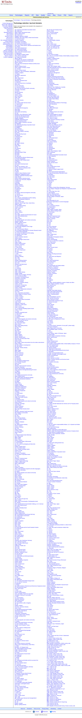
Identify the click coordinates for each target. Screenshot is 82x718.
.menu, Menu (50, 92)
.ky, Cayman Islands (19, 678)
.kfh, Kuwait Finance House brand (22, 653)
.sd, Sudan (49, 363)
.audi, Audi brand (18, 96)
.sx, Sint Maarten (51, 454)
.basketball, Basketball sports (21, 119)
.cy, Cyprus (17, 317)
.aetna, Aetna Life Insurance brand (22, 52)
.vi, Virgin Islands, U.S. (52, 556)
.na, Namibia (49, 149)
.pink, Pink (49, 246)
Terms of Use (37, 708)
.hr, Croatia (17, 574)
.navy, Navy (49, 153)
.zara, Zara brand (51, 630)
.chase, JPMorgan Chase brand (21, 239)
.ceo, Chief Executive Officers (21, 229)
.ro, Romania (50, 320)
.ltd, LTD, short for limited (52, 54)
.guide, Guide (17, 532)
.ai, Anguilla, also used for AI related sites (24, 59)
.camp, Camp (17, 200)
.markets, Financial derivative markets (55, 78)
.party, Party (49, 221)
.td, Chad (49, 472)
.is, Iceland (16, 621)
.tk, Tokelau (49, 496)
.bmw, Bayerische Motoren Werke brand (23, 157)
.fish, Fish (16, 428)
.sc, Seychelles (50, 351)
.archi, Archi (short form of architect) (22, 83)
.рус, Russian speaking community (55, 649)
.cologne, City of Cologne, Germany (22, 274)
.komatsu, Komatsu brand (20, 668)
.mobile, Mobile (50, 113)
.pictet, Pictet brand (51, 242)
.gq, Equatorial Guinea (19, 518)
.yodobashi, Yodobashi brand (53, 621)
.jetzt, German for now (19, 634)
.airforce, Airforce (18, 62)
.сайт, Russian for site (52, 652)
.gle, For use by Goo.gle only (21, 498)
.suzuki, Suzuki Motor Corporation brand (56, 451)
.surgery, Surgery (51, 450)
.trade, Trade (50, 518)
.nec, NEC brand (50, 158)
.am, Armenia (17, 68)
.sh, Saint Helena (51, 377)
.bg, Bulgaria (17, 137)
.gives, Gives (17, 494)
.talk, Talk (49, 462)
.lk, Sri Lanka (50, 38)
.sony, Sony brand (51, 415)
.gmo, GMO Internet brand (20, 505)
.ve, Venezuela (50, 548)
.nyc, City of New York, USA (53, 191)
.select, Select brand (51, 368)
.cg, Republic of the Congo (20, 234)
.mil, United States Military (53, 98)
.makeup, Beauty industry (52, 70)
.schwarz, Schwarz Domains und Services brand (58, 359)
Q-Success (78, 2)
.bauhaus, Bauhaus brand (20, 121)
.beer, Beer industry (19, 130)
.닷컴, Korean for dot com (52, 704)
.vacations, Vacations (51, 544)
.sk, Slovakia (49, 392)
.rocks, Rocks (50, 321)
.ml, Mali (48, 105)
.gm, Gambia (17, 502)
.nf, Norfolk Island (51, 167)
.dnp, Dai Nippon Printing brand (21, 360)
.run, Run (49, 330)
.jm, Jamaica (17, 638)
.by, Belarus (17, 190)
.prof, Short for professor (52, 268)
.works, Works (50, 605)
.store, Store (49, 436)
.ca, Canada (17, 194)
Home (11, 15)
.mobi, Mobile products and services (55, 111)
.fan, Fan (16, 415)
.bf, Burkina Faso (18, 136)
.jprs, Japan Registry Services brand (22, 648)
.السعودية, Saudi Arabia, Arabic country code (57, 664)
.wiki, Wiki (49, 596)
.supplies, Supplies (51, 445)
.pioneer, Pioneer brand (52, 247)
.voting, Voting (50, 573)
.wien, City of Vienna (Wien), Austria (55, 595)
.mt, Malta (49, 136)
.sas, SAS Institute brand (52, 345)
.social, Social (50, 407)
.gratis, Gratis (17, 522)
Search (70, 15)
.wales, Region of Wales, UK (53, 578)
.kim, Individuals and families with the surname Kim (26, 660)
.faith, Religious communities (21, 412)
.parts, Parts (49, 220)
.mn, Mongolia (50, 109)
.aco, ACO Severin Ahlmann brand (22, 44)
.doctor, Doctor (17, 363)
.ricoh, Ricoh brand (51, 316)
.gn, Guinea (17, 506)
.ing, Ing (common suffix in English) (22, 603)
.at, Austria (16, 91)
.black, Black (17, 151)
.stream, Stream (50, 437)
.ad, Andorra (17, 46)
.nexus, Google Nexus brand (53, 166)
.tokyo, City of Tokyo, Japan (53, 504)
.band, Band (17, 110)
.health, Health (17, 544)
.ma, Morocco (50, 65)
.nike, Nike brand (51, 177)
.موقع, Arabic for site (51, 668)
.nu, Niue (49, 190)
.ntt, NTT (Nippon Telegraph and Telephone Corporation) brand (61, 188)
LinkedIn (36, 711)
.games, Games (18, 476)
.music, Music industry (52, 141)
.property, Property (51, 272)
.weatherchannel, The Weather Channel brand (57, 584)
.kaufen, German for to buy (20, 651)
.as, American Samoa (19, 87)
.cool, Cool (16, 291)
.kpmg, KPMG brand (19, 670)
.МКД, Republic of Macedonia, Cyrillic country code (58, 643)
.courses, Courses (18, 298)
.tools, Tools (49, 505)
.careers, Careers (18, 212)
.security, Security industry (53, 367)
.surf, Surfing (50, 449)
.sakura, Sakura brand (52, 337)
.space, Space (50, 419)
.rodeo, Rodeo (50, 322)
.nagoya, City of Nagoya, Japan (54, 151)
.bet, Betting (17, 135)
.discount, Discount (18, 354)
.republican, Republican (52, 308)
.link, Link (49, 35)
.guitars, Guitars (18, 533)
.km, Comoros (17, 664)
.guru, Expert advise (19, 535)
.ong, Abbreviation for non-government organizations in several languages (58, 201)
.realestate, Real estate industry (54, 290)
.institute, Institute (18, 605)
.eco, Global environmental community (23, 375)
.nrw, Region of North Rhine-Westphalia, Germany (58, 187)
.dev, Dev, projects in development (22, 345)
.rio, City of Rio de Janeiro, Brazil (54, 317)
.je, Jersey (16, 632)
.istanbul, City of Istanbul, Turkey (22, 625)
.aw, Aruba (16, 101)
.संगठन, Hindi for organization (53, 670)
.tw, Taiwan (49, 528)
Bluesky (53, 711)
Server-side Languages (7, 24)
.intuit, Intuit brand (18, 612)
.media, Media (50, 85)
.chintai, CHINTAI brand (19, 243)
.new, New (49, 164)
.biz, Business (17, 148)
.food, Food (17, 445)
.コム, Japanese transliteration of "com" (56, 689)
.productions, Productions (52, 266)
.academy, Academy (19, 40)
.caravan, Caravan (18, 207)
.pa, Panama (50, 213)
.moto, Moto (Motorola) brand (53, 126)
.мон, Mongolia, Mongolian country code (56, 644)
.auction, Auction (18, 94)
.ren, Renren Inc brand (52, 302)
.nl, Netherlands (50, 180)
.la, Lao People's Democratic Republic (23, 682)
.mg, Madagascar (51, 93)
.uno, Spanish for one (52, 536)
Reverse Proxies (9, 36)
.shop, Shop (49, 384)
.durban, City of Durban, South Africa (23, 368)
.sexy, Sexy (49, 375)
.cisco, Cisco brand (18, 248)
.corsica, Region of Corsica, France (22, 294)
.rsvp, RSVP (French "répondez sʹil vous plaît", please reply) (60, 325)
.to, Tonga (49, 501)
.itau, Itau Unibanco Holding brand (22, 627)
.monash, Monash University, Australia (55, 119)
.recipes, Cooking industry (53, 294)
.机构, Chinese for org (52, 696)
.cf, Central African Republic (20, 231)
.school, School (50, 356)
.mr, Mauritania (50, 134)
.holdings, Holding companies (21, 560)
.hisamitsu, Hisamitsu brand (20, 552)
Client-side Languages (7, 25)
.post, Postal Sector (51, 261)
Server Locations (9, 55)
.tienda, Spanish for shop (52, 489)
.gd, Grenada (17, 480)
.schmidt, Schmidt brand (52, 355)
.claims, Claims (17, 255)
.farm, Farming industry (19, 418)
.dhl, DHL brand (18, 346)
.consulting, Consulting (19, 286)
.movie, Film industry (51, 130)
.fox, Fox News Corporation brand (22, 454)
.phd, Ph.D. (49, 233)
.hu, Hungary (17, 578)
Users (49, 15)
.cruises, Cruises (18, 309)
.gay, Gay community (19, 479)
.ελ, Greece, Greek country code (54, 638)
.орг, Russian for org (51, 648)
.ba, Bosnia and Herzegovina (21, 108)
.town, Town (49, 513)
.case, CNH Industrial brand (20, 216)
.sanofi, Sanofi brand (51, 342)
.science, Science (51, 360)
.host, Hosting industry (19, 567)
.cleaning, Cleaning (18, 256)
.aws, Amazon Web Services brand (22, 102)
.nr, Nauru (49, 186)
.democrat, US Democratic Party (21, 338)
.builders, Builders (18, 184)
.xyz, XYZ (49, 616)
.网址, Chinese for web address (54, 699)
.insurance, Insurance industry (21, 606)
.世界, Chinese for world (52, 690)
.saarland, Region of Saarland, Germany (56, 335)
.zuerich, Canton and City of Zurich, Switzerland (58, 635)
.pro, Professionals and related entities (55, 265)
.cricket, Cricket (18, 306)
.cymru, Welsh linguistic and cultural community (25, 319)
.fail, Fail (16, 410)
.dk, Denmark (17, 358)
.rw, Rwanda (49, 332)
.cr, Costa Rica (17, 300)
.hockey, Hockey (18, 558)
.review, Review (50, 312)
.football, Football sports (20, 446)
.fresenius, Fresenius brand (20, 458)
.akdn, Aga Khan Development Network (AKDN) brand (27, 63)
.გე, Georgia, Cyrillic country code (54, 686)
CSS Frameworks (8, 28)
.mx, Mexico (49, 145)
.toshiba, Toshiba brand (52, 509)
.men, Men (49, 91)
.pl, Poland (49, 251)
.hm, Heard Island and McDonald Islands (23, 556)
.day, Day (16, 328)
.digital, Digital (17, 350)
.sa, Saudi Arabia (51, 334)
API (33, 15)
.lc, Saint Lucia (17, 692)
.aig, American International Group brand (23, 61)
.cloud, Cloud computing (20, 261)
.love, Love (49, 49)
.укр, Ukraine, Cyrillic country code (55, 655)
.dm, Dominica (17, 359)
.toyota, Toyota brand (51, 514)
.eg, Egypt (16, 381)
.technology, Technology (52, 476)
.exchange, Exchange (19, 403)
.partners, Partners (51, 218)
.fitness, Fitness (18, 432)
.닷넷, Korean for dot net (52, 703)
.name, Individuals (51, 152)
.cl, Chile (16, 253)
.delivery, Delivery (18, 335)
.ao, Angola (17, 74)
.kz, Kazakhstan (18, 681)
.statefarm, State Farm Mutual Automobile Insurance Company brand (63, 431)
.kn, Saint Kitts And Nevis (20, 665)
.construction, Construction (20, 285)
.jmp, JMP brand (18, 639)
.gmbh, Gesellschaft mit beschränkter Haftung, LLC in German (28, 504)
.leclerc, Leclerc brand (19, 695)
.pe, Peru (49, 223)
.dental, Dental (17, 339)
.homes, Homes (18, 562)
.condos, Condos (18, 283)
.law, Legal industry (18, 689)
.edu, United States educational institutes (23, 377)
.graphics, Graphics (18, 520)
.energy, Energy (18, 384)
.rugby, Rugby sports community (54, 328)
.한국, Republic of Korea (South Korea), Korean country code (61, 705)
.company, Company (19, 279)
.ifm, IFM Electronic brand (20, 587)
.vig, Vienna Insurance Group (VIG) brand (56, 560)
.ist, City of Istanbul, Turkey (20, 623)
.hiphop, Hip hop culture (19, 550)
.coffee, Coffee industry (19, 272)
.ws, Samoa (49, 608)
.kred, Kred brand (18, 675)
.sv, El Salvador (50, 453)
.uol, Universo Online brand (53, 537)
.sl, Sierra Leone (50, 398)
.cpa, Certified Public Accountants (22, 299)
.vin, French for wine (51, 562)
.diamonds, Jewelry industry (20, 347)
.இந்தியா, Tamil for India (52, 679)
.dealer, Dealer (17, 332)
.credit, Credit (17, 302)
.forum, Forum (17, 451)
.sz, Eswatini (49, 459)
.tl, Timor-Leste (50, 497)
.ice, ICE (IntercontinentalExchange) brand (24, 580)
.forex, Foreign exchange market (22, 449)
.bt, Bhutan (16, 182)
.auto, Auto (16, 98)
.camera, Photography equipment (22, 199)
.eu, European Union (19, 399)
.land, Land (17, 685)
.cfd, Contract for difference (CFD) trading (24, 233)
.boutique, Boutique (18, 169)
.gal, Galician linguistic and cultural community (25, 472)
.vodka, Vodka (50, 570)
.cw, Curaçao (17, 315)
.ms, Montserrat (50, 135)
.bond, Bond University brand (21, 164)
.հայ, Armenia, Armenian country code (56, 657)
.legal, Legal (17, 696)
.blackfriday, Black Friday (20, 152)
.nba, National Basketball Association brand (57, 154)
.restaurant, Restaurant (52, 311)
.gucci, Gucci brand (18, 531)
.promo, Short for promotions (53, 269)
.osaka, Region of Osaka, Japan (54, 209)
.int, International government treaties (23, 609)
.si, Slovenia (49, 388)
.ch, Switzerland (18, 235)
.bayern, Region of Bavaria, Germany (23, 122)
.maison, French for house (53, 68)
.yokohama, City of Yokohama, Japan (55, 623)
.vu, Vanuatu (49, 576)
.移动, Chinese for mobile (52, 698)
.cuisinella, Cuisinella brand (20, 312)
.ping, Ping (49, 244)
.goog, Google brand (19, 511)
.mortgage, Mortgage (51, 123)
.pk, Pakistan (50, 250)
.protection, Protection (52, 273)
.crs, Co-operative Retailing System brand (24, 308)
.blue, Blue (16, 154)
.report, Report (50, 307)
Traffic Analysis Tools (8, 42)
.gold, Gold (16, 509)
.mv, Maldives (50, 143)
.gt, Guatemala (17, 528)
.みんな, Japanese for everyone (54, 687)
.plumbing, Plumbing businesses (54, 253)
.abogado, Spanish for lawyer (21, 36)
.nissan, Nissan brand (52, 179)
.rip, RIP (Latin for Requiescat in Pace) (56, 319)
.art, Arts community (19, 85)
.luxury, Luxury (50, 61)
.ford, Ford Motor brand (19, 448)
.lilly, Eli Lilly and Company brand (54, 29)
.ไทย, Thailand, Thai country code (54, 685)
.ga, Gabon (17, 471)
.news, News (50, 165)
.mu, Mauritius (50, 139)
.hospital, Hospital (18, 566)
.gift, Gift (16, 492)
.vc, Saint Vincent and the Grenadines (55, 547)
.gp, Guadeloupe (18, 517)
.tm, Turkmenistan (51, 498)
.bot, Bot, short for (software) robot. (22, 167)
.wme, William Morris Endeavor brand (55, 601)
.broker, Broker (17, 177)
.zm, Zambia (49, 632)
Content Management (8, 23)
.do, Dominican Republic (20, 362)
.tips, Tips (49, 491)
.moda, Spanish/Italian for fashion (54, 114)
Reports (27, 15)
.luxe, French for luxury (52, 59)
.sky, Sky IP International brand (54, 395)
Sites (37, 15)
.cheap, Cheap (17, 242)
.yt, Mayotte (49, 627)
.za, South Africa (50, 629)
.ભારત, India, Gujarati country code (55, 677)
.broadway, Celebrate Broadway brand (23, 175)
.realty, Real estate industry (53, 293)
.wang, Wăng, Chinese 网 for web (54, 579)
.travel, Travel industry (52, 522)
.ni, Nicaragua (50, 174)
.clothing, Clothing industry (20, 260)
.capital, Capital (18, 204)
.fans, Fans (17, 416)
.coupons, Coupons (18, 296)
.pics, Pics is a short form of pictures (55, 240)
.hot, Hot (16, 570)
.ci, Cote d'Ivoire (18, 247)
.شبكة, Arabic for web (52, 666)
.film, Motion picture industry (20, 424)
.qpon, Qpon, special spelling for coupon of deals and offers (60, 282)
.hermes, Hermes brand (19, 549)
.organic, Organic (51, 208)
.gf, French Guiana (18, 487)
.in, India (16, 596)
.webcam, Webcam (51, 586)
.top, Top (49, 506)
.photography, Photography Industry (55, 236)
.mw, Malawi (49, 144)
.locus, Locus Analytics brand (53, 45)
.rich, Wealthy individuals (52, 315)
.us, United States (51, 539)
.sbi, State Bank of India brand (54, 349)
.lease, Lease (17, 694)
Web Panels (10, 31)
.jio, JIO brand (17, 636)
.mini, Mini (49, 100)
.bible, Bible (17, 141)
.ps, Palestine (50, 274)
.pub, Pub (49, 277)
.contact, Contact (18, 287)
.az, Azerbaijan (17, 106)
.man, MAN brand (51, 71)
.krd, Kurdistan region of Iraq (21, 674)
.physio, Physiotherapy (52, 239)
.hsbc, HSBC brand (18, 575)
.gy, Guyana (17, 537)
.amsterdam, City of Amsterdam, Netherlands (24, 71)
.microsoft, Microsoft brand (53, 97)
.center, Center (17, 227)
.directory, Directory (18, 352)
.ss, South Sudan (51, 425)
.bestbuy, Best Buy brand (20, 134)
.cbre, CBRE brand (18, 223)
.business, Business (19, 186)
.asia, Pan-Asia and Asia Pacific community (24, 88)
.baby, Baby (17, 109)
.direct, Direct (17, 351)
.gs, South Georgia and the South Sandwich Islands (26, 527)
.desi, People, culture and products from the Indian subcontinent (29, 342)
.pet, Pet (48, 225)
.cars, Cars (16, 213)
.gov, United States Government (21, 515)
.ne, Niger (49, 157)
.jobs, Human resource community (22, 643)
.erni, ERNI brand (18, 393)
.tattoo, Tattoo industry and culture (54, 467)
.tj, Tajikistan (49, 494)
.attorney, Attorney (18, 92)
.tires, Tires (49, 492)
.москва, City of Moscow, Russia (54, 646)
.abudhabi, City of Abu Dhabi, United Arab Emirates (26, 37)
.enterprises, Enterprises (20, 388)
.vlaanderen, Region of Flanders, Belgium (56, 567)
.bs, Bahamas (17, 180)
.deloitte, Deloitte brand (19, 337)
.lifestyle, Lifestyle (18, 703)
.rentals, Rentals (50, 304)
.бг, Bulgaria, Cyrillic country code (54, 639)
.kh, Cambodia (17, 656)
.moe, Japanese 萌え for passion (54, 115)
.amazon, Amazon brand (20, 70)
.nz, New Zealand (51, 192)
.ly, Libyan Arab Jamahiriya (53, 63)
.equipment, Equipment (19, 390)
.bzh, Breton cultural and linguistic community (25, 192)
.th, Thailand (49, 484)
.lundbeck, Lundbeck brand (53, 58)
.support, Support (51, 448)
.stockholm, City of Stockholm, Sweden (56, 433)
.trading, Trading (50, 519)
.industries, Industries (19, 599)
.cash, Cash (17, 217)
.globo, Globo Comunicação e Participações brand (26, 501)
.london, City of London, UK (53, 48)
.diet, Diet (16, 349)
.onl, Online (49, 203)
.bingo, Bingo (17, 145)
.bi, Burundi (17, 140)
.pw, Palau (49, 278)
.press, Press (50, 264)
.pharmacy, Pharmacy (52, 231)
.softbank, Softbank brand (53, 408)
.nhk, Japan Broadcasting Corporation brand (57, 173)
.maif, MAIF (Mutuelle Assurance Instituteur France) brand (60, 67)
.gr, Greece (17, 519)
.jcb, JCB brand (18, 631)
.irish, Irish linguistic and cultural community (24, 619)
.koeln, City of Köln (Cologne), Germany (23, 666)
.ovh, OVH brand (50, 212)
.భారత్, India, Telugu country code (54, 681)
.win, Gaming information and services (55, 599)
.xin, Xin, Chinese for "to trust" (54, 613)
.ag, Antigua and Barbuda (20, 57)
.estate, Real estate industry (20, 397)
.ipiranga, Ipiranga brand (20, 616)
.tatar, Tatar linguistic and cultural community (57, 466)
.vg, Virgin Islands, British (52, 554)
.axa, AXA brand (18, 105)
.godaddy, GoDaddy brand (20, 507)
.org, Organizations (51, 207)
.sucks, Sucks (50, 444)
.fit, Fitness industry (18, 431)
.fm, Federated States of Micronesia (22, 441)
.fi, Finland (16, 423)
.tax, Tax (48, 468)
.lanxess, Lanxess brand (20, 686)
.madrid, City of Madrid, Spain (53, 66)
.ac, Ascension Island (19, 38)
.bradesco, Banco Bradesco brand (22, 173)
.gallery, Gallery (18, 474)
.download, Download (19, 367)
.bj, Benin (16, 149)
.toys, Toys (49, 515)
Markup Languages (8, 50)
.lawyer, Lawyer (18, 690)
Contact (59, 708)
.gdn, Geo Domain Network (20, 481)
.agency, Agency (18, 58)
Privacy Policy (45, 708)
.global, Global (17, 500)
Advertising (53, 708)
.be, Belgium (17, 127)
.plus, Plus (49, 255)
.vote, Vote (49, 571)
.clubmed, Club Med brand (20, 264)
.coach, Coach (17, 269)
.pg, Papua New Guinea (52, 229)
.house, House (17, 571)
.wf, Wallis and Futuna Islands (53, 592)
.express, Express (18, 407)
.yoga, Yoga (49, 622)
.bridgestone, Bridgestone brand (21, 174)
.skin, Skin (49, 394)
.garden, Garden (18, 477)
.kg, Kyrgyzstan (18, 655)
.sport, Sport (49, 420)
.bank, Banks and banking (20, 111)
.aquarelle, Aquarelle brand (20, 80)
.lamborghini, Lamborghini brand (21, 683)
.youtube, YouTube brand (52, 626)
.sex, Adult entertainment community (55, 373)
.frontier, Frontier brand (19, 462)
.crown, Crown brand (19, 307)
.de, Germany (17, 329)
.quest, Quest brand (51, 285)
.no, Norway (49, 182)
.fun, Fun (16, 464)
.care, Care (17, 209)
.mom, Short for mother (52, 118)
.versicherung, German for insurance (55, 552)
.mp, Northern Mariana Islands (54, 131)
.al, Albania (17, 65)
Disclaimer (29, 708)
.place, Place (50, 252)
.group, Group (17, 526)
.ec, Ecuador (17, 373)
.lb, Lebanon (17, 691)
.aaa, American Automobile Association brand (25, 29)
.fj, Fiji (15, 433)
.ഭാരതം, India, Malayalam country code (56, 683)
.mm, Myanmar (50, 106)
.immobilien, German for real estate (22, 595)
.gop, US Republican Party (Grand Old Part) (24, 514)
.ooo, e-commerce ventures (53, 205)
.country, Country (18, 295)
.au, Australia (17, 93)
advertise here (50, 13)
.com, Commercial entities (20, 276)
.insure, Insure (17, 608)
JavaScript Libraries (8, 27)
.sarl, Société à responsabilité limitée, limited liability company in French (63, 343)
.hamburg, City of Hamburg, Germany (23, 540)
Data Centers (9, 35)
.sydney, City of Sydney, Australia (54, 457)
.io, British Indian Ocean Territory (22, 614)
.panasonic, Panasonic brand (53, 216)
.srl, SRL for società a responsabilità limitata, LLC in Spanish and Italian (63, 424)
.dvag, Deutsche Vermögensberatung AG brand (25, 369)
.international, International (20, 610)
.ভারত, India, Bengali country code (55, 673)
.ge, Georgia (17, 483)
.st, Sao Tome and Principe (53, 427)
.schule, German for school (53, 358)
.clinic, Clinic (17, 259)
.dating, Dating (17, 326)
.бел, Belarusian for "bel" (52, 640)
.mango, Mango (50, 74)
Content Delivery (9, 41)
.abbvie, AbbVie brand (19, 33)
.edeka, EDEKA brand (19, 376)
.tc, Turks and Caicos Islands (53, 471)
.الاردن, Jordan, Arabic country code (55, 661)
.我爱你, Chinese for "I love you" (54, 695)
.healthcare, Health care (20, 545)
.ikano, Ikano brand (18, 588)
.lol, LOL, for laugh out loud (53, 46)
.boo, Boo (16, 165)
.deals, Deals (17, 333)
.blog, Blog (16, 153)
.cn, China (16, 266)
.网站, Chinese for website (53, 700)
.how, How (16, 573)
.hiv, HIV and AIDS (18, 553)
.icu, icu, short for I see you (20, 582)
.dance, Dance (17, 324)
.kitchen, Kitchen (18, 661)
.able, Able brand (18, 35)
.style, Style (49, 441)
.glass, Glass (17, 497)
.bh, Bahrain (17, 139)
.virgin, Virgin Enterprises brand (54, 565)
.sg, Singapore (50, 376)
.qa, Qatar (49, 281)
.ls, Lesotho (49, 52)
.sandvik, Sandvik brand (52, 341)
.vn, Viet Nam (50, 569)
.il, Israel (16, 590)
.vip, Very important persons (53, 563)
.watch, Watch (50, 580)
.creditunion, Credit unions (20, 304)
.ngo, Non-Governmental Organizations (56, 171)
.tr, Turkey (49, 517)
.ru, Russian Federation (52, 326)
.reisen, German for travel (52, 299)
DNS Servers (10, 37)
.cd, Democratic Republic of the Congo (23, 226)
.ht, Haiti (16, 576)
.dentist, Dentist (18, 341)
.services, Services (51, 371)
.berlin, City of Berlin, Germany (21, 131)
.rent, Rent (49, 303)
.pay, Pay (49, 222)
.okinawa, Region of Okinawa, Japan (55, 196)
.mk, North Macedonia (52, 104)
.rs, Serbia (49, 324)
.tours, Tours (49, 511)
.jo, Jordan (16, 642)
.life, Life (16, 702)
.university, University (51, 535)
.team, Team (49, 474)
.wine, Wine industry (51, 600)
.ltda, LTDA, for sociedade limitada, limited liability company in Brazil (62, 55)
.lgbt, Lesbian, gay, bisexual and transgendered (25, 698)
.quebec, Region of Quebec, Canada (55, 283)
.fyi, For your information (20, 470)
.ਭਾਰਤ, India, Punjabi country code (54, 675)
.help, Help (16, 547)
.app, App (16, 76)
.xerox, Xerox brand (51, 612)
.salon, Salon (50, 339)
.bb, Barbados (17, 123)
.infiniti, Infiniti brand (19, 600)
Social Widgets (9, 46)
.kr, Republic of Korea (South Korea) (22, 673)
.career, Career (17, 210)
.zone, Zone (49, 634)
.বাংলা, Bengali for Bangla (53, 672)
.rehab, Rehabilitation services (54, 296)
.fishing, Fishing (18, 429)
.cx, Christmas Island (19, 316)
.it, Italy (16, 626)
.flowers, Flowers (18, 440)
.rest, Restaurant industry (52, 309)
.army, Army (17, 84)
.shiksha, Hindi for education (53, 381)
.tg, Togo (49, 483)
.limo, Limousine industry (52, 32)
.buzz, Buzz (17, 187)
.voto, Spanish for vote (52, 574)
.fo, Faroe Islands (18, 442)
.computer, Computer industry (21, 282)
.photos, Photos (50, 238)
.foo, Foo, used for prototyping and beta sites (24, 444)
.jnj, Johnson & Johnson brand (21, 640)
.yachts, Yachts (50, 617)
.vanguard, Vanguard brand (53, 545)
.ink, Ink (16, 604)
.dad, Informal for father (19, 322)
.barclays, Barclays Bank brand (21, 117)
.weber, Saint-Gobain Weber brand (55, 587)
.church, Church (18, 246)
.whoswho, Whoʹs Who (52, 593)
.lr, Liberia (49, 50)
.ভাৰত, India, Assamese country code (55, 674)
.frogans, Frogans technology (21, 461)
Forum (59, 15)
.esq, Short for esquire (19, 395)
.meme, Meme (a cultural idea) (54, 88)
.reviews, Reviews (51, 313)
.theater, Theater (50, 485)
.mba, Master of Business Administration (56, 79)
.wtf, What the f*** (51, 610)
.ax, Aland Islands (18, 104)
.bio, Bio (16, 147)
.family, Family (17, 414)
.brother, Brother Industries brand (22, 178)
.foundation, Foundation (19, 453)
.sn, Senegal (49, 402)
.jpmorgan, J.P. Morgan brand (21, 647)
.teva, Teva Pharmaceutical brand (54, 480)
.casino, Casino (18, 218)
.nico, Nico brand (51, 175)
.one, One (49, 199)
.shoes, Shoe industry (52, 382)
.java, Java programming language (22, 630)
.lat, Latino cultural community (21, 687)
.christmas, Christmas (19, 244)
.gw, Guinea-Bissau (18, 536)
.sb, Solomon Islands (51, 347)
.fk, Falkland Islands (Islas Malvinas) (22, 434)
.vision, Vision (50, 566)
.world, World (50, 606)
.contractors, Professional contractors (23, 289)
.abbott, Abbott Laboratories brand (22, 32)
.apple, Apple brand (18, 78)
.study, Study (50, 440)
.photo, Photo (50, 235)
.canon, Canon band (19, 201)
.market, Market (50, 75)
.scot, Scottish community (52, 362)
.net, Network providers (52, 160)
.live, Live (49, 36)
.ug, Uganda (49, 532)
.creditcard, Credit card (19, 303)
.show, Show (49, 386)
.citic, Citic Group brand (19, 250)
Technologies (19, 15)
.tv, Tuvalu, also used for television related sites (57, 527)
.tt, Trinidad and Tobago (52, 523)
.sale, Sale (49, 338)
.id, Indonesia (17, 583)
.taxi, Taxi (49, 470)
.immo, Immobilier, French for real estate (23, 593)
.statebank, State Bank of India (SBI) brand (57, 429)
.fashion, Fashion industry (20, 419)
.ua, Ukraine (49, 531)
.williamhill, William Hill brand (53, 597)
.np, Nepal (49, 184)
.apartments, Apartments (20, 75)
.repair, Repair (50, 306)
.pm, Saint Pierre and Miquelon (54, 256)
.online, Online (50, 204)
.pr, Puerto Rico (50, 263)
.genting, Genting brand (19, 485)
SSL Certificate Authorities (7, 40)
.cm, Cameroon (18, 265)
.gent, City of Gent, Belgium (20, 484)
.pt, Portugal (49, 276)
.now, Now (49, 183)
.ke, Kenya (16, 652)
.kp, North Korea (18, 669)
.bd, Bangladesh (18, 126)
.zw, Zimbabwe (50, 636)
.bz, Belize (16, 191)
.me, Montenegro (51, 83)
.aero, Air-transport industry (20, 50)
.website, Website (51, 588)
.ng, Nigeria (49, 170)
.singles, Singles (50, 389)
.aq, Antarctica (17, 79)
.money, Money (50, 121)
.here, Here (17, 548)
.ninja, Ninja (49, 178)
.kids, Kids (16, 659)
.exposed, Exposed (18, 406)
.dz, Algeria (17, 371)
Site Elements (9, 48)
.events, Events (18, 402)
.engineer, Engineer (19, 385)
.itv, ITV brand (17, 629)
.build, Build (17, 183)
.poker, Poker (50, 259)
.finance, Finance (18, 425)
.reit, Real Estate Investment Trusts (55, 300)
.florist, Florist (17, 438)
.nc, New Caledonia (51, 156)
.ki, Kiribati (16, 657)
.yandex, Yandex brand (52, 618)
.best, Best (16, 132)
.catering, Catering (18, 221)
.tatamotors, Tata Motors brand (54, 464)
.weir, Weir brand (50, 591)
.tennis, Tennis (50, 479)
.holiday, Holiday (18, 561)
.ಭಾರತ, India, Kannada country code (55, 682)
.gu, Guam (16, 530)
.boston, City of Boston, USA (21, 166)
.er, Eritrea (16, 392)
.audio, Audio (17, 97)
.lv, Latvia (49, 62)
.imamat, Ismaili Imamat (19, 592)
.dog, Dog (16, 364)
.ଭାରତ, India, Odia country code (54, 678)
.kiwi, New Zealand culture (20, 662)
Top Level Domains (8, 54)
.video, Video (50, 558)
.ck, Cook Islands (18, 252)
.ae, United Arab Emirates (20, 49)
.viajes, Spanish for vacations (53, 557)
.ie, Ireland (16, 584)
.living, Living (50, 37)
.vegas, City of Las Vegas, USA (54, 549)
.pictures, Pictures (51, 243)
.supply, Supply (50, 446)
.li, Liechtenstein (18, 699)
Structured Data (9, 49)
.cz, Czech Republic (19, 321)
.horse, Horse (17, 565)
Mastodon (44, 711)
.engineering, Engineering (20, 386)
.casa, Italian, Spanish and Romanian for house (25, 214)
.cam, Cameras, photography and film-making (25, 197)
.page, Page (49, 214)
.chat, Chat (16, 240)
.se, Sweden (49, 364)
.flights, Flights (17, 437)
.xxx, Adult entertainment (52, 614)
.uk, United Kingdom (51, 533)
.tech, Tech (49, 475)
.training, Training (51, 520)
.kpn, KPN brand (18, 672)
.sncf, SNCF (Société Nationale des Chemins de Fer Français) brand (63, 403)
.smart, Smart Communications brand (55, 401)
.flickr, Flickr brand (18, 436)
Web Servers (10, 29)
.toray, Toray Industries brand (53, 507)
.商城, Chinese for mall (52, 694)
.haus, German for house (20, 541)
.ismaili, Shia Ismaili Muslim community (23, 622)
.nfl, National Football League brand (55, 169)
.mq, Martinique (50, 132)
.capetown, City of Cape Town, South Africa (24, 203)
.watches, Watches (51, 582)
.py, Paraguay (50, 279)
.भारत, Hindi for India (51, 669)
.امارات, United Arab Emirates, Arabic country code (58, 665)
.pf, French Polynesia (51, 226)
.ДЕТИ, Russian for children (53, 642)
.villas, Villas (49, 561)
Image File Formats (8, 53)
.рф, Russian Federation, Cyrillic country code (57, 651)
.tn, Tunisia (49, 500)
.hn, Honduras (17, 557)
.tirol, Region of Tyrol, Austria (53, 493)
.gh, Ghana (17, 489)
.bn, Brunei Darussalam (19, 158)
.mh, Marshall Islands (52, 94)
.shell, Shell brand (51, 380)
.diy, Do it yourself (18, 355)
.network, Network (51, 161)
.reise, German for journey (53, 298)
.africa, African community (20, 55)
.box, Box (16, 170)
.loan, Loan (49, 41)
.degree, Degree (18, 334)
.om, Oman (49, 197)
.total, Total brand (51, 510)
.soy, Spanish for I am (52, 416)
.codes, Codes (17, 270)
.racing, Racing (50, 286)
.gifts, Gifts (16, 493)
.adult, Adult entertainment (20, 48)
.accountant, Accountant (20, 41)
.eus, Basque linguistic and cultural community (25, 401)
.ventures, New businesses (53, 550)
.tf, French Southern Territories (54, 481)
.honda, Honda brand (19, 563)
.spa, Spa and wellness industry (54, 418)
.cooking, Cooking (18, 290)
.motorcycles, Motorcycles (53, 127)
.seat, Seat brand (51, 365)
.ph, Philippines (50, 230)
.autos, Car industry (19, 100)
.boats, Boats (17, 162)
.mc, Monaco (50, 80)
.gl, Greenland (17, 496)
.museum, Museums (51, 140)
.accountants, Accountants (20, 42)
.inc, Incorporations (18, 597)
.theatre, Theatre (50, 487)
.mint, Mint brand (50, 101)
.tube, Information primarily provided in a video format (59, 524)
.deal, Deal (16, 330)
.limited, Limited (50, 31)
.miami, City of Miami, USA (53, 96)
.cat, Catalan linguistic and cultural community (25, 220)
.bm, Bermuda (17, 156)
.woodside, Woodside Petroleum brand (56, 603)
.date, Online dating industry (20, 325)
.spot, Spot (49, 421)
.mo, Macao (49, 110)
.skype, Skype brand (51, 397)
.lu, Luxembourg (50, 57)
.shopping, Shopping (51, 385)
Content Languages (8, 57)
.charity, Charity (18, 238)
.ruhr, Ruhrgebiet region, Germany (55, 329)
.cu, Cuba (16, 311)
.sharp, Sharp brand (51, 378)
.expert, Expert (17, 405)
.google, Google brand (19, 513)
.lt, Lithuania (49, 53)
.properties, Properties (52, 270)
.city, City (16, 251)
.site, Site (49, 390)
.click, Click (17, 257)
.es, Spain (16, 394)
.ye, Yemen (49, 619)
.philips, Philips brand (52, 234)
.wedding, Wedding (51, 590)
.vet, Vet (48, 553)
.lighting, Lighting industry (20, 704)
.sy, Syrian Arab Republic (52, 455)
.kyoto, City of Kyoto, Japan (20, 679)
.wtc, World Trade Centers (53, 609)
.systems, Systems (51, 458)
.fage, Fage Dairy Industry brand (21, 408)
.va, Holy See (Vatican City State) (54, 543)
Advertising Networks (8, 44)
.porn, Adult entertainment (53, 260)
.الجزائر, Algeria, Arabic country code (55, 662)
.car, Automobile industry (20, 205)
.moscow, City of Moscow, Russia (54, 124)
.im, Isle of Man (18, 591)
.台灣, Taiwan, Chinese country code (55, 692)
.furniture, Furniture (18, 467)
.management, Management (53, 72)
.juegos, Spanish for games (20, 649)
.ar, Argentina (17, 81)
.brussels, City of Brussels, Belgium (22, 179)
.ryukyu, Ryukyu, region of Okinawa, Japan (57, 333)
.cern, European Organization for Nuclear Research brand (27, 230)
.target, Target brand (51, 463)
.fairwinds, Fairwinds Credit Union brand (23, 411)
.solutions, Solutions (51, 414)
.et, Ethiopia (17, 398)
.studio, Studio (50, 438)
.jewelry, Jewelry (18, 635)
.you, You (49, 625)
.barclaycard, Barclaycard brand (21, 115)
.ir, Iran (16, 618)
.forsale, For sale (18, 450)
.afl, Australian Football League (21, 54)
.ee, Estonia (17, 380)
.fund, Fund (17, 466)
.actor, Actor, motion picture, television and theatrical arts (27, 45)
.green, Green (17, 523)
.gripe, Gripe (17, 524)
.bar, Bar (16, 113)
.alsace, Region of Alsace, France (22, 67)
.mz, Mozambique (51, 148)
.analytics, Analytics (19, 72)
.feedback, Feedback (19, 421)
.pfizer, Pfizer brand (51, 227)
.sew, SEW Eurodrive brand (53, 372)
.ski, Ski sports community (53, 393)
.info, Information (18, 601)
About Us (23, 708)
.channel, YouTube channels (21, 236)
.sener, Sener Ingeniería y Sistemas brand (56, 369)
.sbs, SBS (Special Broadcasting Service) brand (58, 350)
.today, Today (50, 502)
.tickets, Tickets (50, 488)
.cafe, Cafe (16, 196)
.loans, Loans (50, 42)
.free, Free (16, 457)
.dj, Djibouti (17, 356)
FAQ (65, 15)
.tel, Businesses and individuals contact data (57, 477)
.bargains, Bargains (18, 118)
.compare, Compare (19, 281)
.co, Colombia (17, 268)
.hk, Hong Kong (18, 554)
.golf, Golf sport (18, 510)
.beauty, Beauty (18, 128)
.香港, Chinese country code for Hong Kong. (57, 702)
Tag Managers (9, 45)
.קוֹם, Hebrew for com (52, 660)
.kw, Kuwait (17, 677)
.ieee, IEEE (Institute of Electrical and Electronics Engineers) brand (30, 586)
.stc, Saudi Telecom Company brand (55, 432)
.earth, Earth (17, 372)
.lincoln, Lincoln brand (52, 33)
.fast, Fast (16, 420)
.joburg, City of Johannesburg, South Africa (24, 644)
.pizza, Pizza (49, 248)
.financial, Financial (18, 427)
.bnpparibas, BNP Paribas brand (21, 160)
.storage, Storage (51, 434)
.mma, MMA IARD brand (52, 108)
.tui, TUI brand (50, 526)
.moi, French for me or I (52, 117)
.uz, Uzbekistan (50, 541)
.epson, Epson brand (19, 389)
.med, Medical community (52, 84)
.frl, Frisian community (19, 459)
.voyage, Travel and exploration (54, 575)
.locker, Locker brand (51, 44)
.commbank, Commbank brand (21, 277)
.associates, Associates (19, 89)
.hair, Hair (16, 539)
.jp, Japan (16, 646)
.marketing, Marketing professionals (55, 76)
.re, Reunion (49, 289)
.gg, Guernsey (17, 488)
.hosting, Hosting (18, 569)
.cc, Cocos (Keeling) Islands (20, 225)
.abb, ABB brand (18, 31)
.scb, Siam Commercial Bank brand (55, 352)
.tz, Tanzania (49, 530)
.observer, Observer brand (53, 194)
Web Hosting (10, 33)
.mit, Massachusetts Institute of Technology (57, 102)
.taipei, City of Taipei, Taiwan (53, 461)
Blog (54, 15)
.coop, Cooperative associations (21, 293)
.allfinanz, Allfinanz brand (20, 66)
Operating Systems (8, 32)
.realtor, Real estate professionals (54, 291)
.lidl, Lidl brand (17, 700)
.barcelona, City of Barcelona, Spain (22, 114)
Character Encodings (8, 52)
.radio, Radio (50, 287)
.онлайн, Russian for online (53, 647)
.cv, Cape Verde (18, 313)
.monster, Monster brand (52, 122)
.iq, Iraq (16, 617)
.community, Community (20, 278)
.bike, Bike (16, 144)
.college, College (18, 273)
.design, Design (18, 343)
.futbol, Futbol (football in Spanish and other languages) (27, 468)
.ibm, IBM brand (18, 579)
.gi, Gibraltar (17, 491)
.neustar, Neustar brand (52, 162)
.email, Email (17, 382)
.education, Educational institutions (22, 378)
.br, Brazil (16, 171)
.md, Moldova (50, 81)
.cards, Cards (17, 208)
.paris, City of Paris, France (53, 217)
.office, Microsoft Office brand (53, 195)
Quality (43, 15)
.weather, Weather (51, 583)
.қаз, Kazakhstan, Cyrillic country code (56, 656)
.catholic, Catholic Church (20, 222)
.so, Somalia (49, 405)
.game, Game (17, 475)
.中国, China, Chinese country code (55, 691)
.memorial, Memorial (51, 89)
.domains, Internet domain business (22, 365)
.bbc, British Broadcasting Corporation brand (24, 124)
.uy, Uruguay (49, 540)
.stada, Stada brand (51, 428)
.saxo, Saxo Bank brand (52, 346)
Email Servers (9, 38)
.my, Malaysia (50, 147)
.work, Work (49, 604)
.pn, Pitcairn (49, 257)
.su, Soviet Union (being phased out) (55, 442)
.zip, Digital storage (51, 631)
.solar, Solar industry (51, 412)
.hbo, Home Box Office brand (21, 543)
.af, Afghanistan (18, 53)
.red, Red (49, 295)
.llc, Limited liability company (53, 40)
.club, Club (16, 263)
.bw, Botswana (17, 188)
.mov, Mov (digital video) (52, 128)
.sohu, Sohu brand (51, 411)
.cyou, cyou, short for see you (21, 320)
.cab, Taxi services (18, 195)
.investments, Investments (20, 613)
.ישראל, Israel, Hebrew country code (55, 659)
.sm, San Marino (50, 399)
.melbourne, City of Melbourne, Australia (56, 87)
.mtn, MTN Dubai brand (52, 137)
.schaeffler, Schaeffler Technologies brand (56, 354)
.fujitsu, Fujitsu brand (19, 463)
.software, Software (51, 410)
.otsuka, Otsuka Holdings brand (54, 210)
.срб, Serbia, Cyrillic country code (54, 653)
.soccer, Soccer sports (52, 406)
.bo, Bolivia (17, 161)
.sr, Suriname (50, 423)
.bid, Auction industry (19, 143)
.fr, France (16, 455)
